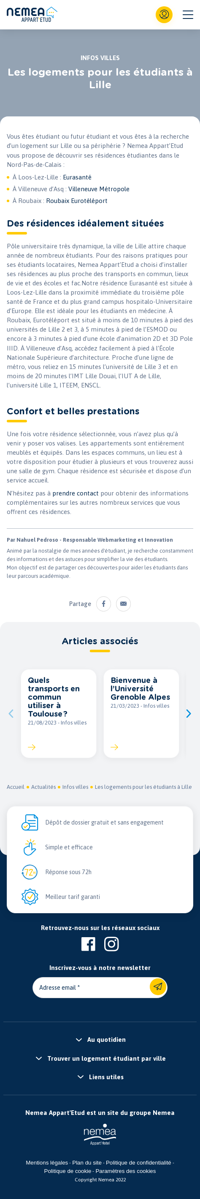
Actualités (43, 787)
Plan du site (87, 1162)
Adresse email (57, 987)
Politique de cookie (68, 1171)
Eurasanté (77, 177)
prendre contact (75, 493)
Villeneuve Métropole (99, 188)
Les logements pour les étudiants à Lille (143, 787)
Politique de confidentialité (138, 1162)
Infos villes (75, 787)
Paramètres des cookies (125, 1171)
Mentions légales (47, 1162)
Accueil (15, 787)
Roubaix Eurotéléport (77, 200)
